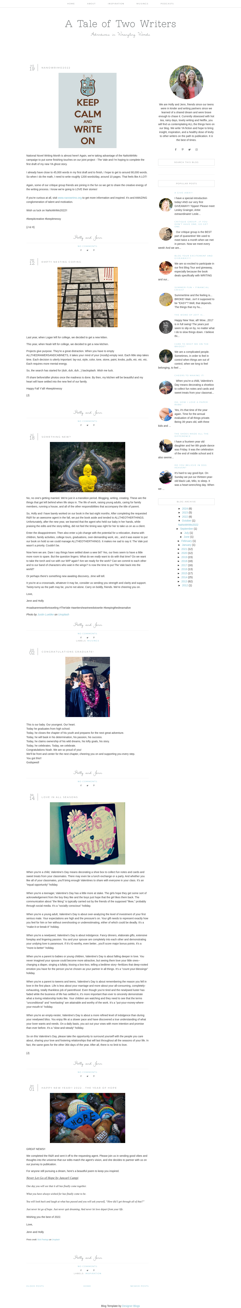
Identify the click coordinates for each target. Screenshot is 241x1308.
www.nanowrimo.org (70, 197)
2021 (184, 549)
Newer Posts (139, 1286)
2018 (184, 561)
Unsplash (63, 614)
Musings (142, 3)
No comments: (88, 246)
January (186, 544)
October (186, 520)
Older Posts (35, 1286)
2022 (185, 516)
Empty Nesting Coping (62, 261)
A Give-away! (184, 193)
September (186, 528)
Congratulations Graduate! (68, 651)
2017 (184, 565)
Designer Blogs (131, 1305)
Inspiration (116, 3)
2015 (184, 573)
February (186, 540)
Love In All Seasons (60, 797)
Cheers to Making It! (189, 375)
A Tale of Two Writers (120, 23)
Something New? (56, 436)
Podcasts (167, 3)
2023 (185, 512)
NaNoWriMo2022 (56, 67)
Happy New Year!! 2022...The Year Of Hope (79, 1087)
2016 (184, 569)
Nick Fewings (43, 1240)
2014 (184, 577)
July (186, 532)
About (91, 3)
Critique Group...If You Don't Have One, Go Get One (191, 224)
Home (71, 3)
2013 (184, 581)
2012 (185, 585)
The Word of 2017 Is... (190, 315)
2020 (184, 552)
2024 (185, 508)
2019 (184, 557)
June (186, 536)
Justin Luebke (45, 614)
